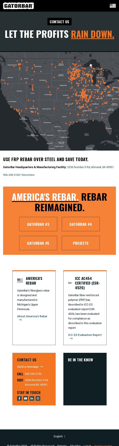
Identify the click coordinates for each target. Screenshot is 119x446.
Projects (81, 243)
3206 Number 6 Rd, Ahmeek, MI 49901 (90, 167)
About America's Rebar (32, 316)
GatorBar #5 (38, 243)
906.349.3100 (11, 174)
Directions (28, 174)
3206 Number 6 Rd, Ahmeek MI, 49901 (36, 382)
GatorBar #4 (81, 224)
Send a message (27, 366)
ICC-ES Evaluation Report (85, 335)
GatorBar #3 (38, 224)
